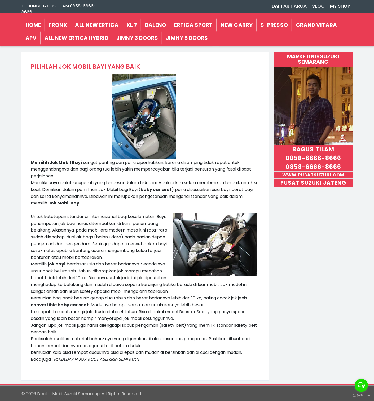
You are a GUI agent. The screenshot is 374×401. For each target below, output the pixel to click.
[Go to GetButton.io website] (361, 395)
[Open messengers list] (361, 385)
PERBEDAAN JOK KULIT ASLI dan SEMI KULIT (97, 359)
